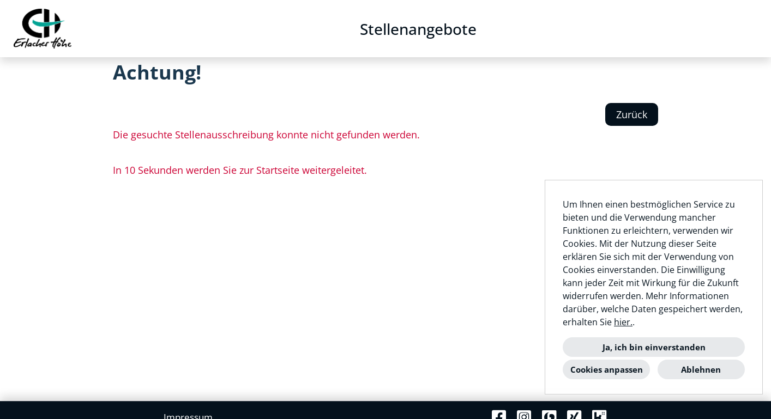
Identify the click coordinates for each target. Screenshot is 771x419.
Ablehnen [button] (701, 369)
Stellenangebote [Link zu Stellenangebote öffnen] (418, 29)
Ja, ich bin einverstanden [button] (654, 347)
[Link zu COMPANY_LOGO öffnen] (42, 28)
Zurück (631, 114)
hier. (623, 322)
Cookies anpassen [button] (606, 369)
